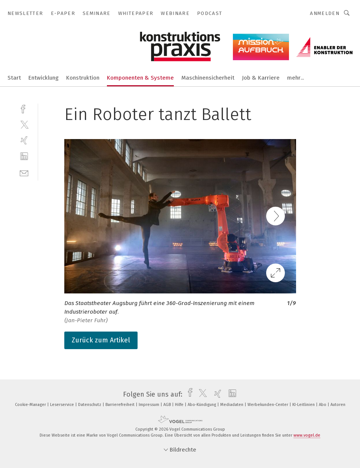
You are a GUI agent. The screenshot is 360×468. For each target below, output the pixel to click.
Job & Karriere (261, 77)
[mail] (24, 172)
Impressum (149, 404)
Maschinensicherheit (207, 77)
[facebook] (24, 108)
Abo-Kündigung (202, 404)
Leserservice (62, 404)
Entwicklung (43, 77)
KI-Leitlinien (304, 404)
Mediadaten (232, 404)
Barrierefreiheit (120, 404)
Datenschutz (90, 404)
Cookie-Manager (31, 404)
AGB (167, 404)
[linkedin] (24, 156)
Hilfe (180, 404)
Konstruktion (82, 77)
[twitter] (24, 124)
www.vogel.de (306, 435)
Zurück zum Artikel (101, 340)
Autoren (337, 404)
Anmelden (324, 13)
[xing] (24, 140)
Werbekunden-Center (268, 404)
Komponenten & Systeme (140, 77)
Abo (323, 404)
